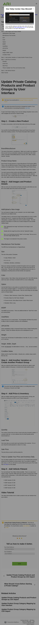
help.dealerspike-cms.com (20, 27)
